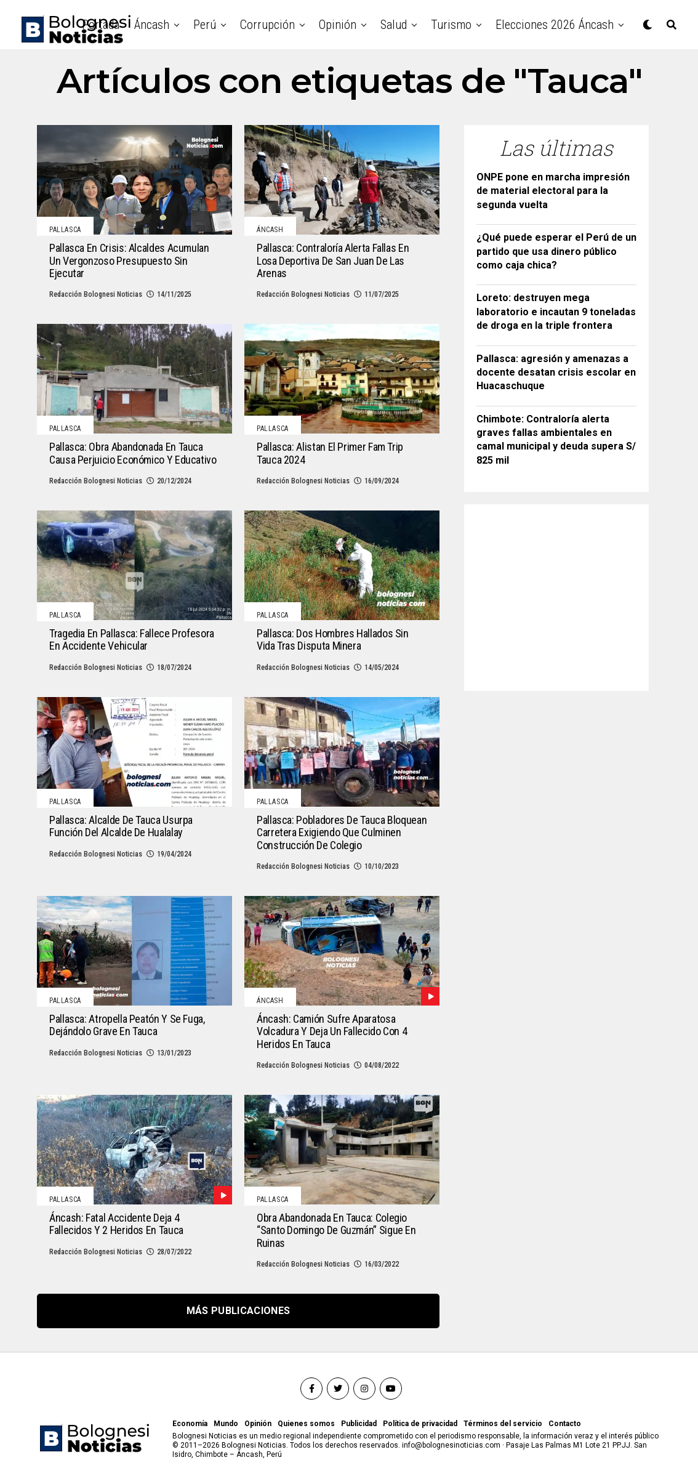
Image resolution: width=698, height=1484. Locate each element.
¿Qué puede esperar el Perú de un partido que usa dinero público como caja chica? (556, 251)
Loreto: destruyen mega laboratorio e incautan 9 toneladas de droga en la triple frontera (556, 311)
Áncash (151, 24)
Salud (393, 24)
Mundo (226, 1423)
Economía (189, 1423)
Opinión (337, 24)
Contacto (564, 1423)
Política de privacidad (420, 1423)
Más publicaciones (238, 1311)
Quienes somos (306, 1423)
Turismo (451, 24)
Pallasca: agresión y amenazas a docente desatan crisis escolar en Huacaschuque (556, 372)
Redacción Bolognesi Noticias (95, 294)
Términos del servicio (502, 1423)
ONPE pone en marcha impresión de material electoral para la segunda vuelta (553, 191)
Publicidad (359, 1423)
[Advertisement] (568, 594)
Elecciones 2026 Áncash (554, 24)
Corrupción (267, 24)
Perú (204, 24)
